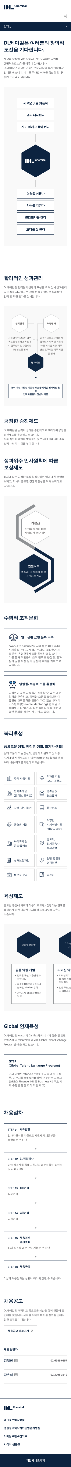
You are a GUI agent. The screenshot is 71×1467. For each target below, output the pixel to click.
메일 (16, 1366)
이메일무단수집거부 (15, 1436)
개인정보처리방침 (14, 1420)
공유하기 (65, 16)
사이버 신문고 (12, 1444)
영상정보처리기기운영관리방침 (22, 1428)
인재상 (7, 26)
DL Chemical (15, 7)
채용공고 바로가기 (18, 1342)
